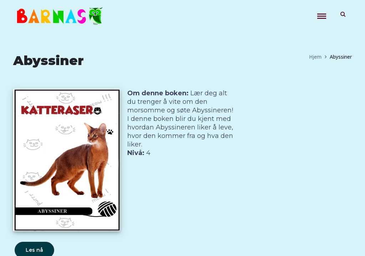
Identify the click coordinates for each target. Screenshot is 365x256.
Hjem (315, 56)
